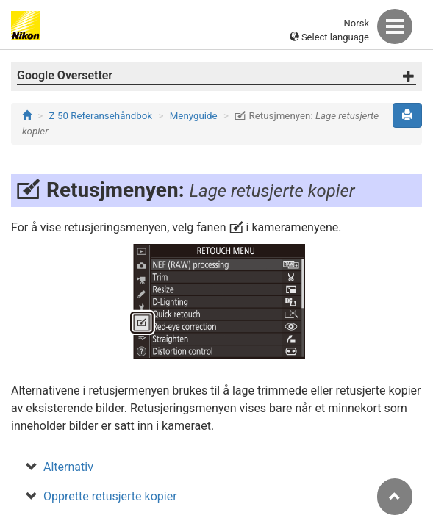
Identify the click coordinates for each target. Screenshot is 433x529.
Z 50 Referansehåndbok (101, 115)
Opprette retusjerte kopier (110, 496)
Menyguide (194, 115)
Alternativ (68, 467)
